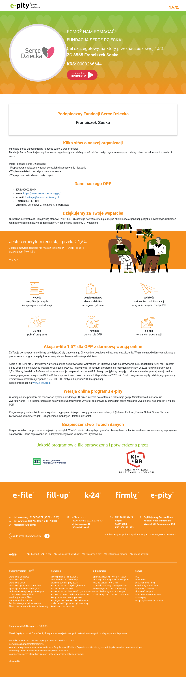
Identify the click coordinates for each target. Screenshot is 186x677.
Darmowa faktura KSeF (20, 600)
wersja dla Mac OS (18, 579)
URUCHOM (78, 75)
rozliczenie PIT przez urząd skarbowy (69, 603)
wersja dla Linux (17, 582)
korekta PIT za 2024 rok (63, 606)
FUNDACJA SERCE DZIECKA (94, 39)
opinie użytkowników (68, 554)
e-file (13, 554)
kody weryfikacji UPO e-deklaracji (109, 588)
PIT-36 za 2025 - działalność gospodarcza (72, 591)
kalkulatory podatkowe (146, 585)
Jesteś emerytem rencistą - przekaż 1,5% (48, 241)
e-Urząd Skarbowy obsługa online (110, 585)
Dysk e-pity (140, 597)
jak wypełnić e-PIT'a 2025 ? (64, 576)
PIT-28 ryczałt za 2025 (62, 588)
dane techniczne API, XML (148, 594)
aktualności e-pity (144, 591)
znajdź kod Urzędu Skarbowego (109, 591)
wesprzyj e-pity (93, 554)
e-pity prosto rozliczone (25, 6)
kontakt (35, 554)
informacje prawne (118, 554)
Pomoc (138, 571)
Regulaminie (60, 647)
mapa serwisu (141, 554)
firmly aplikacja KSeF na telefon (25, 603)
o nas (48, 554)
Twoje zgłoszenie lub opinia (149, 600)
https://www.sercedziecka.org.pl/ (41, 193)
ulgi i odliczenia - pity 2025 (64, 582)
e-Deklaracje (99, 571)
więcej (12, 259)
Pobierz (21, 570)
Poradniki (56, 571)
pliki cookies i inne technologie (126, 647)
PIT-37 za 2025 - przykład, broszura (68, 585)
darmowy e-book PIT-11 (147, 588)
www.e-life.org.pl (42, 382)
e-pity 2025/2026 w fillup (21, 594)
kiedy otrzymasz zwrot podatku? (67, 597)
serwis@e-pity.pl (27, 524)
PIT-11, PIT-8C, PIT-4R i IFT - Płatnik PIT (70, 600)
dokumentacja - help (145, 582)
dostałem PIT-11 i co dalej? (64, 579)
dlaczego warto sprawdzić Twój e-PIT (112, 579)
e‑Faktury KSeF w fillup (20, 597)
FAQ (137, 576)
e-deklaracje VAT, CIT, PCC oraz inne (111, 594)
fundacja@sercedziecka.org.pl (42, 197)
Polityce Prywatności (78, 647)
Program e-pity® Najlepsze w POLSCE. (28, 626)
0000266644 (84, 64)
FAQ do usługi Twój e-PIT (105, 582)
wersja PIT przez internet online (25, 585)
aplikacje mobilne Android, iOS (24, 588)
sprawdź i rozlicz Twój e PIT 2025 (110, 576)
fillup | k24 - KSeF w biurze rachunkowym (29, 606)
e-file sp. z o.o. (67, 640)
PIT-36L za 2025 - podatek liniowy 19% (70, 594)
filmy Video (140, 579)
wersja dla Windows (19, 576)
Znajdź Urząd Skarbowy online (26, 536)
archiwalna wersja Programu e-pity (26, 591)
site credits (14, 661)
